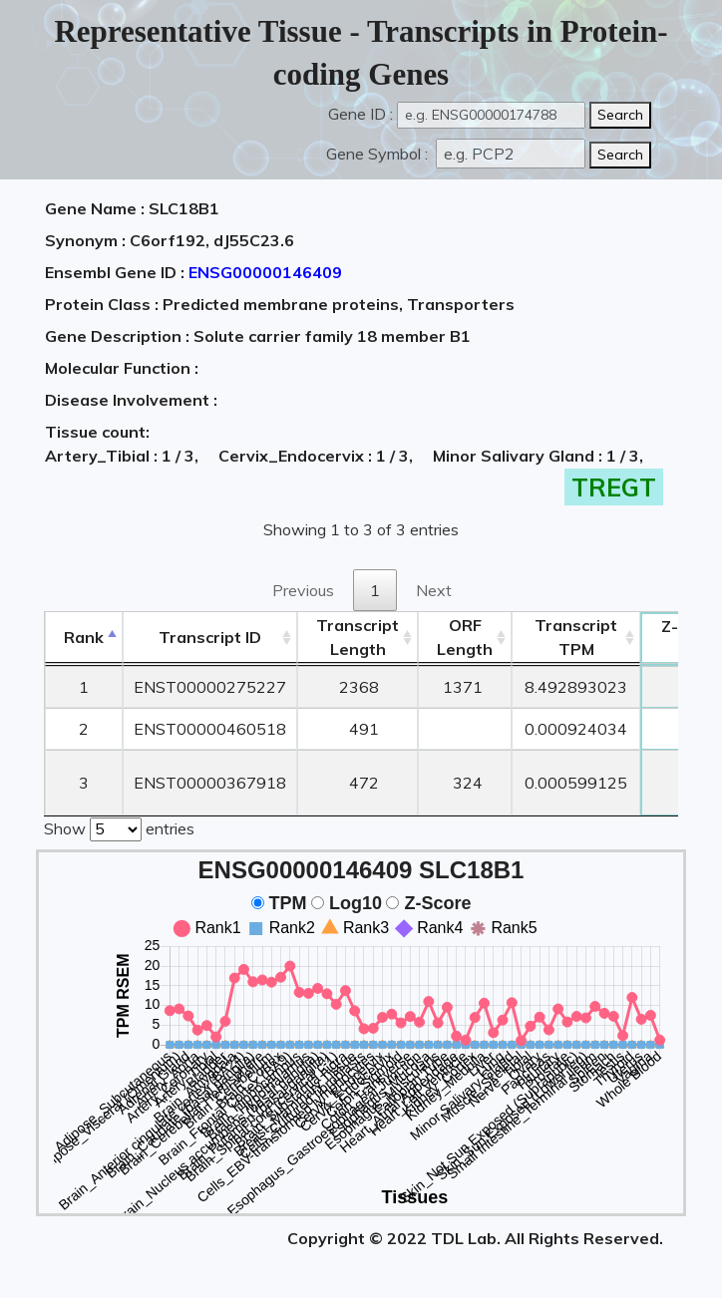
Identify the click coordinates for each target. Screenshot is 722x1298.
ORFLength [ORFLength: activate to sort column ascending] (465, 637)
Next (434, 590)
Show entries (119, 827)
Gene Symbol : (379, 153)
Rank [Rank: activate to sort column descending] (84, 637)
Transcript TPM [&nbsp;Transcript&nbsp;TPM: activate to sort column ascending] (576, 637)
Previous (303, 590)
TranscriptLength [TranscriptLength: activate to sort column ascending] (357, 637)
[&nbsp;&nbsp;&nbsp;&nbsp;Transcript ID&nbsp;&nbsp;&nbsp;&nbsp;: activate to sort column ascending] (210, 637)
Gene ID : (360, 114)
